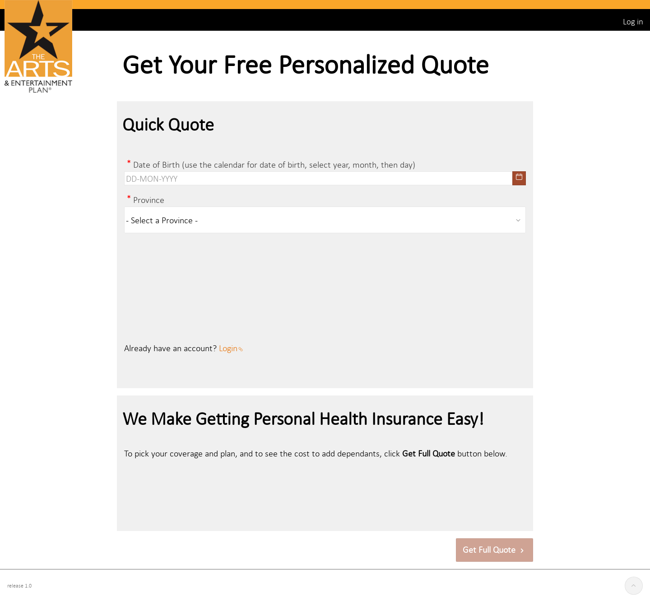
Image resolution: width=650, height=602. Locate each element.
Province (148, 199)
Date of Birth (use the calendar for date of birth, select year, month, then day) (274, 164)
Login (231, 348)
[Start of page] (634, 586)
